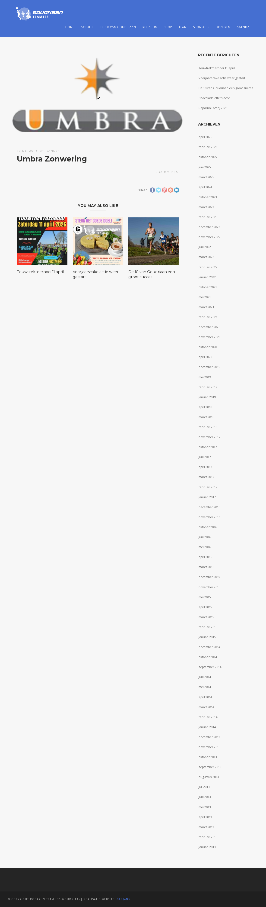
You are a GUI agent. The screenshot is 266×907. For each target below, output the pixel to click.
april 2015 (205, 607)
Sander (53, 151)
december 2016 (209, 507)
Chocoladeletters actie (214, 98)
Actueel (87, 27)
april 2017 (205, 467)
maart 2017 (206, 477)
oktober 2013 (208, 757)
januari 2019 (207, 397)
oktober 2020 (208, 347)
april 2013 (205, 817)
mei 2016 (205, 547)
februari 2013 (208, 837)
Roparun (149, 27)
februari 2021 (208, 317)
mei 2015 (205, 597)
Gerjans (123, 899)
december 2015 (209, 577)
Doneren (223, 27)
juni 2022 (205, 247)
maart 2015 (206, 617)
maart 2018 (206, 417)
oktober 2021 (208, 287)
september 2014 (210, 667)
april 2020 (205, 357)
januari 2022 (207, 277)
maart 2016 (206, 567)
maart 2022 (206, 257)
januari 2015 (207, 637)
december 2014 (209, 647)
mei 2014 (205, 687)
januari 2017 (207, 497)
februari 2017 (208, 487)
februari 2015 (208, 627)
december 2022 (209, 227)
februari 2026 (208, 147)
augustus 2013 (209, 777)
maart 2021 (206, 307)
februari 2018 (208, 427)
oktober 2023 (208, 197)
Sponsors (201, 27)
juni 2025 (205, 167)
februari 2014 (208, 717)
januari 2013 (207, 847)
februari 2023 (208, 217)
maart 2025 (206, 177)
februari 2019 (208, 387)
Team (183, 27)
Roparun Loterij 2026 (213, 108)
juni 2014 (205, 677)
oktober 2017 (208, 447)
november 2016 (209, 517)
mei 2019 (205, 377)
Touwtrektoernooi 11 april (40, 272)
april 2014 (205, 697)
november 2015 (209, 587)
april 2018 (205, 407)
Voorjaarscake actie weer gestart (222, 78)
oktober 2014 (208, 657)
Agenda (243, 27)
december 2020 (209, 327)
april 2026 (205, 137)
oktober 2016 (208, 527)
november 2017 (209, 437)
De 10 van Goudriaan (118, 27)
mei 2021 (205, 297)
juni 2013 (205, 797)
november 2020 (209, 337)
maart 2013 (206, 827)
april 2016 (205, 557)
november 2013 (209, 747)
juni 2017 (205, 457)
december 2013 (209, 737)
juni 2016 (205, 537)
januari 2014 (207, 727)
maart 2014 (206, 707)
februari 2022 (208, 267)
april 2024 (205, 187)
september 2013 (210, 767)
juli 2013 (204, 787)
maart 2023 (206, 207)
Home (69, 27)
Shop (168, 27)
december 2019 (209, 367)
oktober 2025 (208, 157)
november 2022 (209, 237)
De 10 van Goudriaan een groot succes (226, 88)
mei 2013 (205, 807)
